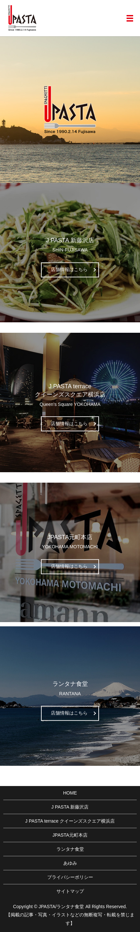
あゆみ (70, 863)
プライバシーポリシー (70, 877)
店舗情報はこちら (69, 269)
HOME (70, 792)
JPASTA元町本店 (70, 835)
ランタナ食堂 (70, 849)
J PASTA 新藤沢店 (70, 807)
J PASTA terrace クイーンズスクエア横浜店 (70, 821)
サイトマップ (70, 891)
